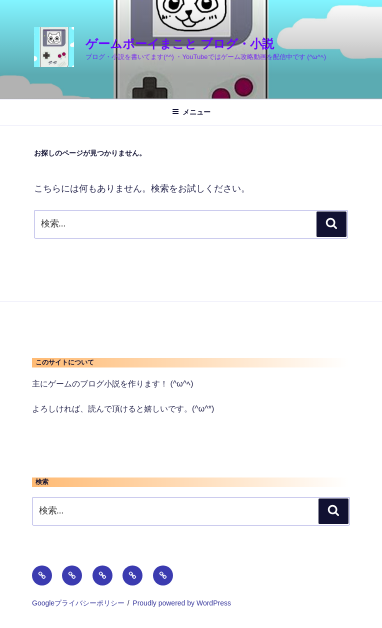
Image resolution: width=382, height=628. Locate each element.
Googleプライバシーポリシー (78, 603)
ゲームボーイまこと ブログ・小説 (180, 43)
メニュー (191, 112)
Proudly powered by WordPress (181, 603)
